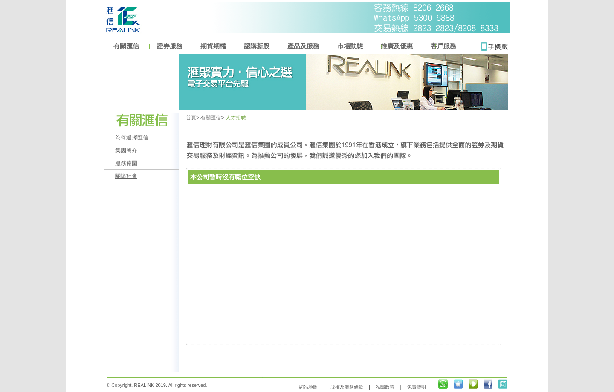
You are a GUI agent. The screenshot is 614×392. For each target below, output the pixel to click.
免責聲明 (416, 386)
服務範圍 (126, 163)
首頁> (192, 118)
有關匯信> (212, 118)
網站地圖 (308, 386)
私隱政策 (385, 386)
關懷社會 (126, 176)
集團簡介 (126, 150)
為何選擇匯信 (131, 137)
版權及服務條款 (346, 386)
